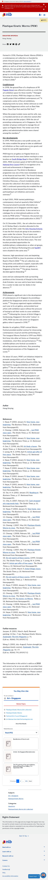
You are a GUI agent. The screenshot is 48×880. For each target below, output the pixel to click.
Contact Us (6, 866)
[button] (40, 15)
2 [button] (20, 781)
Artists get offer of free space (21, 563)
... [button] (23, 781)
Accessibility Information (10, 876)
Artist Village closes (33, 568)
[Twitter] (10, 45)
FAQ (3, 873)
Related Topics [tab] (21, 704)
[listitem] (6, 847)
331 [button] (26, 781)
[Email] (13, 45)
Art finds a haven (30, 446)
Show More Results (21, 724)
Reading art (33, 492)
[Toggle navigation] (44, 15)
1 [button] (17, 781)
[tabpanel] (21, 716)
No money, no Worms (24, 598)
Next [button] (30, 781)
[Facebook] (8, 45)
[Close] (46, 5)
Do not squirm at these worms (18, 558)
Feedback (6, 869)
